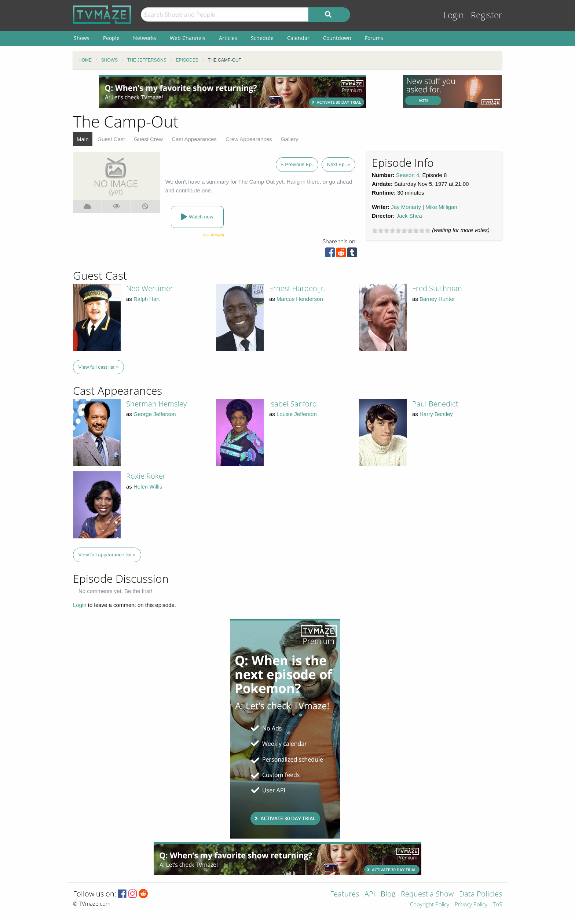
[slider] (401, 230)
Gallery (290, 139)
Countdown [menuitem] (337, 37)
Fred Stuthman (437, 288)
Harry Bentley (436, 414)
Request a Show (427, 894)
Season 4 (407, 175)
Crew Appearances (249, 139)
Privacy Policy (471, 905)
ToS (497, 905)
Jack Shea (409, 216)
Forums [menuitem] (374, 37)
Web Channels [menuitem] (187, 37)
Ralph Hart (146, 299)
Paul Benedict (435, 404)
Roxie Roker (146, 476)
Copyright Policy (429, 905)
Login (453, 15)
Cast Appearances (194, 139)
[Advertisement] (232, 91)
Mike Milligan (441, 207)
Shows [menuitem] (81, 37)
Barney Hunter (437, 299)
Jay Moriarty (406, 207)
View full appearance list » (107, 554)
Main (83, 139)
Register (486, 15)
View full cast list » (98, 367)
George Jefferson (154, 414)
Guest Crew (148, 139)
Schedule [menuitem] (262, 37)
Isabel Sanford (293, 404)
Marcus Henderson (299, 299)
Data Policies (480, 894)
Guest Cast (111, 139)
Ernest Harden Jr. (297, 288)
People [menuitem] (111, 37)
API (370, 894)
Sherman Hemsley (156, 404)
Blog (388, 894)
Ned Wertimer (149, 288)
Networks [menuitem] (144, 37)
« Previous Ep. (297, 164)
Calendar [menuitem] (298, 37)
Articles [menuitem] (228, 37)
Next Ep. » (338, 164)
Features (344, 894)
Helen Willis (147, 486)
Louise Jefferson (296, 414)
